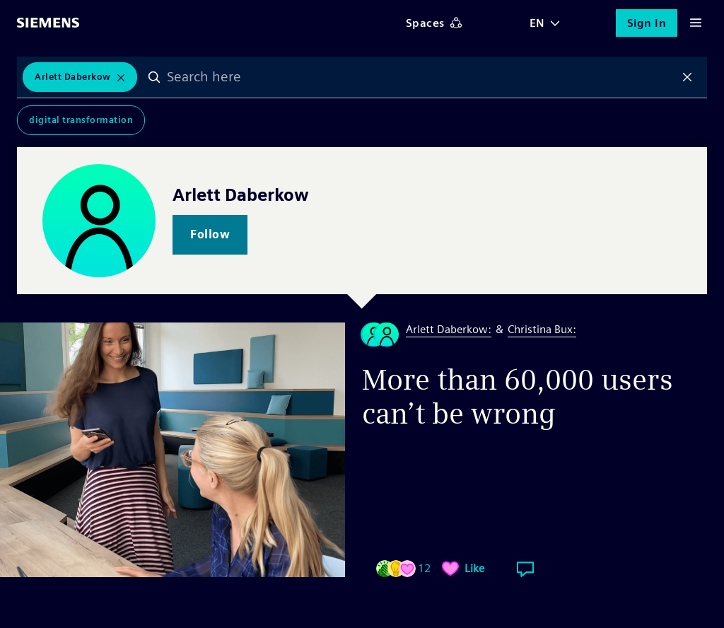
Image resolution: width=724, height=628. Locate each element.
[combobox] (421, 77)
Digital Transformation (81, 120)
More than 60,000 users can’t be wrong (517, 397)
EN (537, 23)
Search (154, 77)
